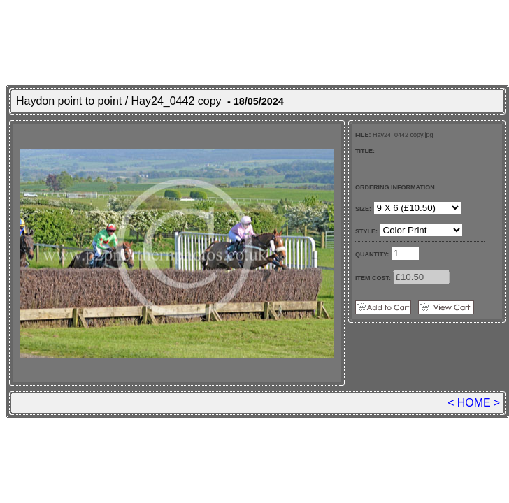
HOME (474, 403)
